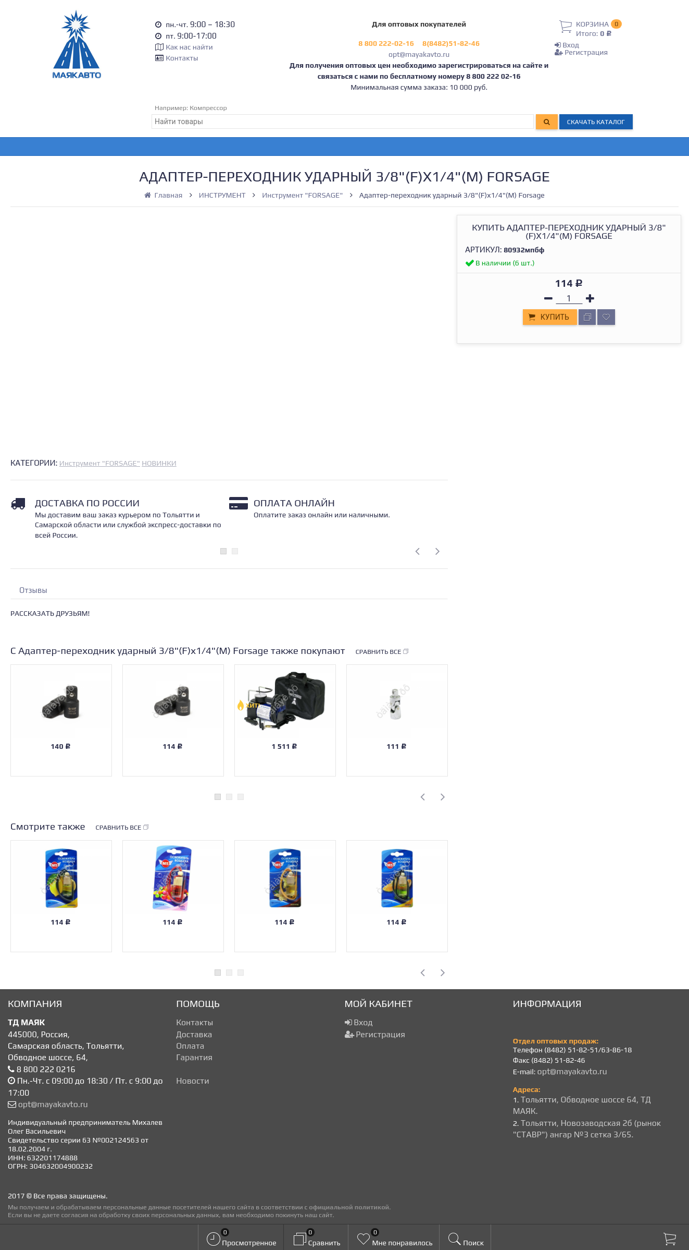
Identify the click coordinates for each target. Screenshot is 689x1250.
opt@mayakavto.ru (419, 54)
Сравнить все (383, 652)
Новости (192, 1081)
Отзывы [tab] (33, 590)
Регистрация (581, 52)
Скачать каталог (596, 122)
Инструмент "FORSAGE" (99, 463)
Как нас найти (189, 47)
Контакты (182, 58)
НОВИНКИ (159, 463)
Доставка (194, 1034)
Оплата (190, 1046)
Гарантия (194, 1057)
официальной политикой (349, 1207)
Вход (567, 45)
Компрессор (208, 108)
